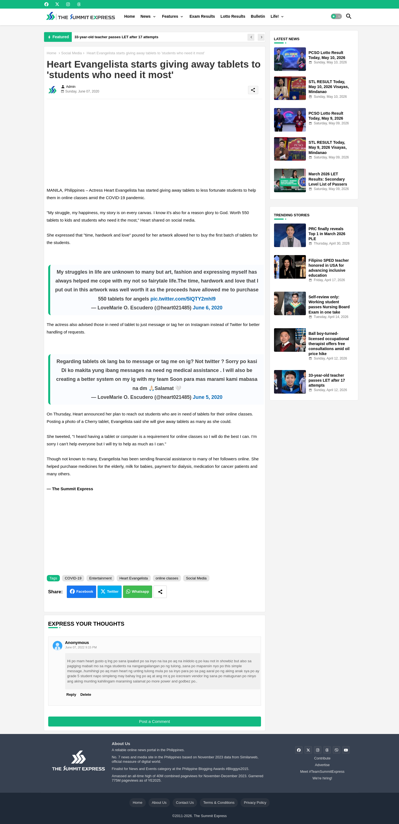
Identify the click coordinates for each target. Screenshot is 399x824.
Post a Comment (154, 721)
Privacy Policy (255, 802)
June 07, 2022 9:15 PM (81, 647)
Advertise (322, 765)
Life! (275, 16)
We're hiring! (322, 778)
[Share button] (160, 592)
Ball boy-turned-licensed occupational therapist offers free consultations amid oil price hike (329, 343)
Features (170, 16)
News (145, 16)
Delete (85, 694)
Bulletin (258, 16)
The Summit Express (210, 816)
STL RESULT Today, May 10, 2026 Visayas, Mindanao (329, 86)
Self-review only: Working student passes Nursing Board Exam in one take (329, 304)
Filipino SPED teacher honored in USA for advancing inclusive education (329, 268)
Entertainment (100, 578)
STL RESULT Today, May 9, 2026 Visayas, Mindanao (328, 147)
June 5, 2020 (207, 397)
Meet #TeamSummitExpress (322, 771)
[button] (336, 16)
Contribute (322, 758)
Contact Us (185, 802)
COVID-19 (73, 578)
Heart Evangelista (133, 578)
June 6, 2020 (207, 307)
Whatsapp (140, 591)
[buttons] (46, 4)
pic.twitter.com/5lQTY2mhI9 (183, 299)
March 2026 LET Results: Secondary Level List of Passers (328, 179)
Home (129, 16)
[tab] (129, 16)
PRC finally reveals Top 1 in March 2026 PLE (327, 234)
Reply (71, 694)
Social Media (71, 53)
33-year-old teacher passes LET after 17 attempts (116, 37)
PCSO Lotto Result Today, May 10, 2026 (327, 55)
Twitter (113, 591)
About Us (159, 802)
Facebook (84, 591)
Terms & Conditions (218, 802)
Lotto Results (233, 16)
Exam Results (202, 16)
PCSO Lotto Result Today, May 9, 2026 (326, 115)
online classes (167, 578)
